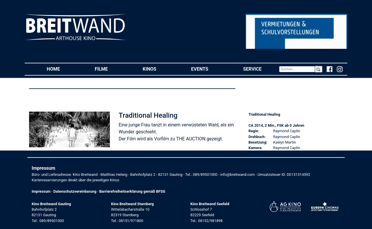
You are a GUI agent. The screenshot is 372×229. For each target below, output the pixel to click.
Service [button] (261, 69)
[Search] (297, 69)
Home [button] (62, 69)
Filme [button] (110, 69)
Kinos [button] (158, 69)
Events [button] (208, 69)
